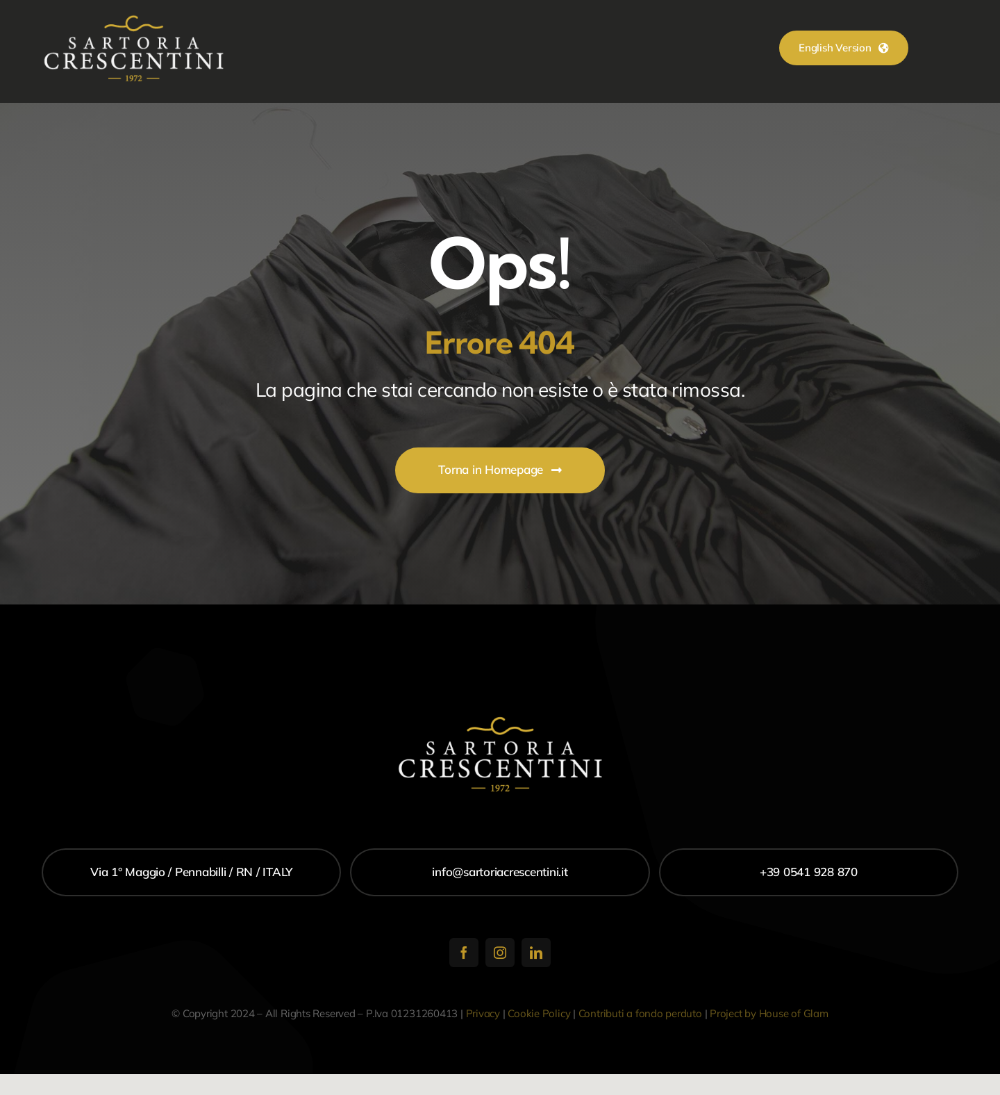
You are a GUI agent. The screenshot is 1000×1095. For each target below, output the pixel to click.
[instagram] (500, 952)
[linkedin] (536, 952)
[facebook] (463, 952)
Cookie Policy (539, 1013)
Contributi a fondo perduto (640, 1013)
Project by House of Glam (769, 1013)
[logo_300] (133, 20)
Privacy (483, 1013)
